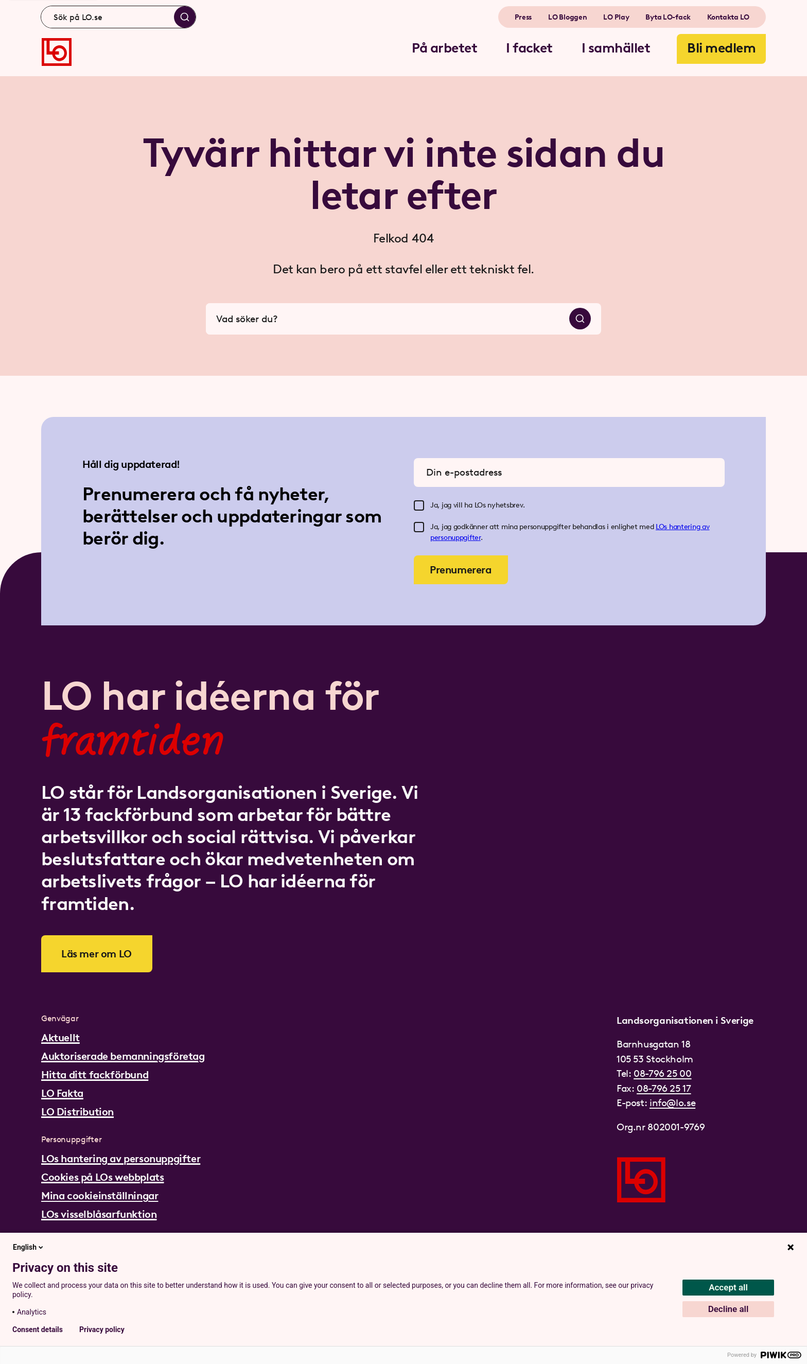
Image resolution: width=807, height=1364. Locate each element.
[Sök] (185, 17)
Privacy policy (102, 1329)
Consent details (37, 1329)
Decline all (728, 1309)
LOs (662, 526)
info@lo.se (672, 1103)
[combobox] (118, 17)
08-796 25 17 (664, 1088)
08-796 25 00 (662, 1073)
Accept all (728, 1287)
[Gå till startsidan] (56, 52)
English (29, 1247)
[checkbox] (419, 505)
